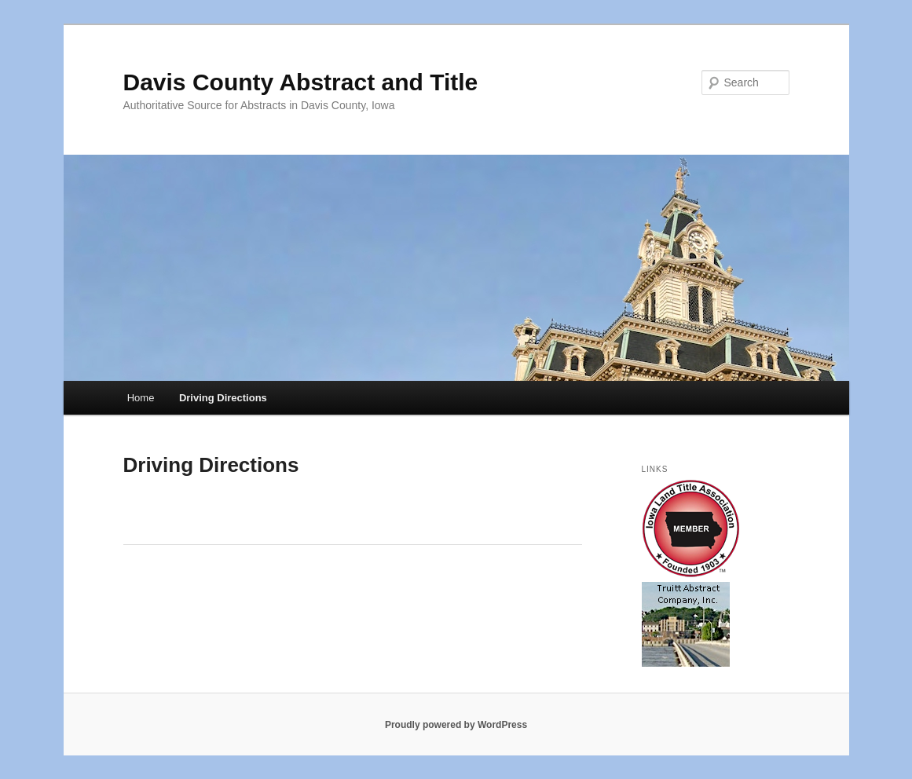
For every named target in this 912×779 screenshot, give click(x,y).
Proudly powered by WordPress (456, 724)
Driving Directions (223, 398)
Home (141, 398)
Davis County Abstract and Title (300, 82)
